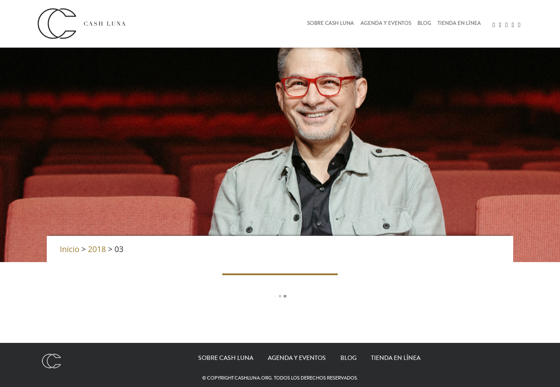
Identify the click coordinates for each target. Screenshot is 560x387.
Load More (280, 296)
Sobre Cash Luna (330, 24)
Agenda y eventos (385, 24)
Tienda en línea (459, 24)
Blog (424, 24)
